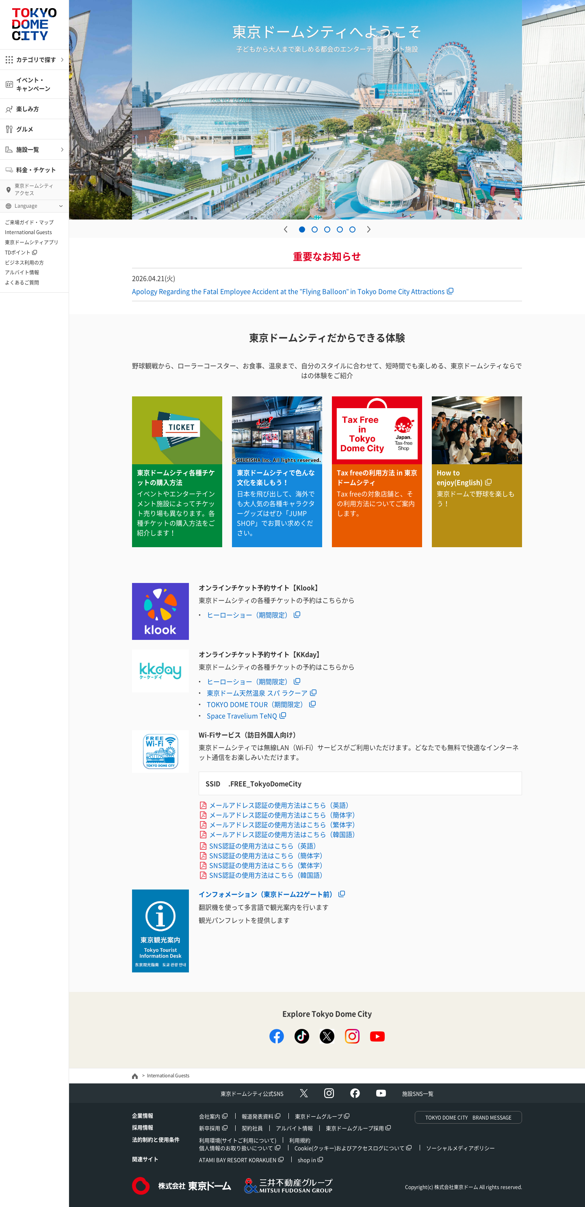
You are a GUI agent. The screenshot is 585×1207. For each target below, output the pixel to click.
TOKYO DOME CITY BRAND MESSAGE (468, 1117)
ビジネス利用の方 (24, 262)
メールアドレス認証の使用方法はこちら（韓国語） (284, 834)
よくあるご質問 (22, 282)
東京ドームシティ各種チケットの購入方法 (176, 477)
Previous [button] (286, 229)
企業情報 (142, 1115)
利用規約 (299, 1140)
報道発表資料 (257, 1116)
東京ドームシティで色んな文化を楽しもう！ (276, 477)
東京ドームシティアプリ (31, 242)
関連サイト (145, 1159)
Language (26, 205)
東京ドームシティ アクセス (34, 189)
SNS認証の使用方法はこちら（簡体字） (267, 855)
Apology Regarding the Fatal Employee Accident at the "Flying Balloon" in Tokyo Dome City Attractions (288, 291)
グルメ (24, 129)
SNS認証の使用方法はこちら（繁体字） (267, 865)
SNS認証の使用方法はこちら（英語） (264, 845)
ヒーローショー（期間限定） (249, 615)
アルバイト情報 (22, 272)
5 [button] (352, 229)
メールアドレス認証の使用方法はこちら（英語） (280, 805)
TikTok (302, 1036)
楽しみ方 (27, 108)
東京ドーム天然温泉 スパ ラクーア (257, 693)
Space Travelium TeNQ (242, 715)
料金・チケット (36, 169)
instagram (352, 1036)
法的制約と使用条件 (156, 1139)
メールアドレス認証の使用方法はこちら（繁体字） (284, 824)
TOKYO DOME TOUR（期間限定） (257, 704)
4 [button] (340, 229)
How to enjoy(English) (460, 477)
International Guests (28, 232)
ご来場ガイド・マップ (29, 222)
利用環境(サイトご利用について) (237, 1140)
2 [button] (315, 229)
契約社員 (252, 1128)
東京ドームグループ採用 (355, 1128)
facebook (276, 1036)
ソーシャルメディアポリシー (460, 1148)
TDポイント (17, 252)
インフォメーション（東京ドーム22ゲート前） (267, 894)
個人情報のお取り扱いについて (236, 1148)
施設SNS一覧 (417, 1093)
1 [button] (302, 229)
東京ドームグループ (318, 1116)
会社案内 (209, 1116)
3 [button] (327, 229)
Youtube (381, 1093)
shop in (307, 1160)
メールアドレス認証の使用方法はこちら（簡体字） (284, 815)
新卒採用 (209, 1128)
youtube (377, 1036)
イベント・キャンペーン (33, 84)
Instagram (329, 1093)
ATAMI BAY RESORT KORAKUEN (237, 1160)
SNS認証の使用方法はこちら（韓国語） (267, 875)
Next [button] (369, 229)
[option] (327, 110)
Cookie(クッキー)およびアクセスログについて (350, 1148)
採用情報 (142, 1127)
